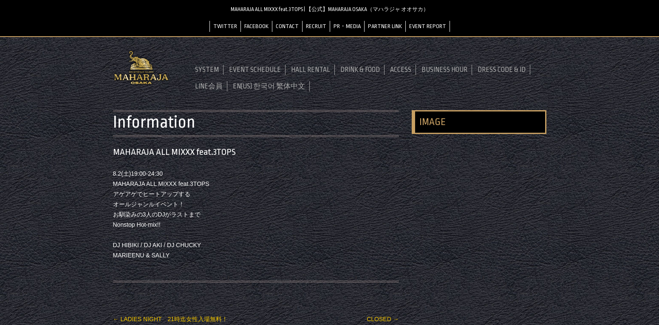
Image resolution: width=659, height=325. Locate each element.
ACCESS (400, 70)
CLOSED (383, 319)
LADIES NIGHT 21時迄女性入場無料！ (170, 319)
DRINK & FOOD (360, 70)
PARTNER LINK (385, 26)
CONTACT (287, 26)
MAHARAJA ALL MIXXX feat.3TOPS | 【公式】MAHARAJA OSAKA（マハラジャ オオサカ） (330, 9)
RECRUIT (316, 26)
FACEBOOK (256, 26)
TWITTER (225, 26)
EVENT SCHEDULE (255, 70)
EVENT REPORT (427, 26)
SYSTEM (207, 70)
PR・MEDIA (347, 26)
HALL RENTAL (310, 70)
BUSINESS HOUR (444, 70)
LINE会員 (209, 86)
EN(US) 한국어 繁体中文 (269, 86)
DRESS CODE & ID (502, 70)
